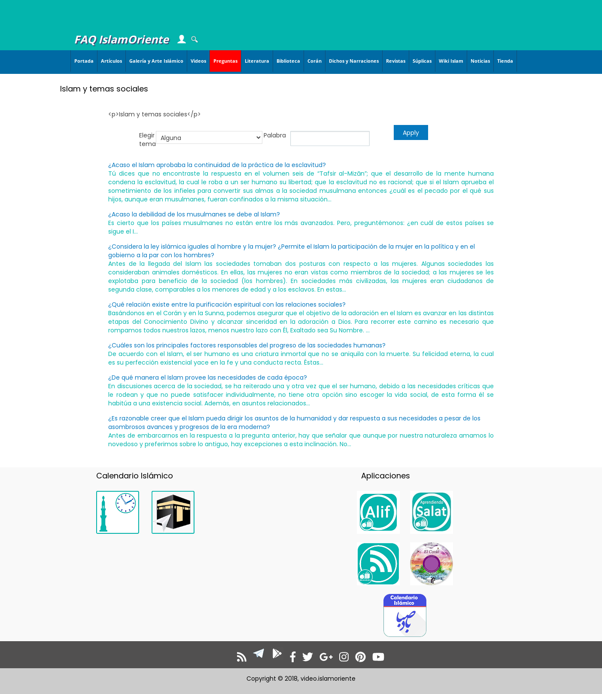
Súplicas (422, 61)
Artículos (111, 61)
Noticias (480, 61)
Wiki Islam (451, 61)
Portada (84, 61)
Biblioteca (288, 61)
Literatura (257, 61)
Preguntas (225, 61)
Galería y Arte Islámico (156, 61)
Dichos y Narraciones (354, 61)
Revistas (395, 61)
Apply (411, 132)
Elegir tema (147, 139)
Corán (314, 61)
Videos (198, 61)
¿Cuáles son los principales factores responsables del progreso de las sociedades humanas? (247, 345)
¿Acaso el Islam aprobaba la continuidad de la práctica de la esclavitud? (217, 165)
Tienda (505, 61)
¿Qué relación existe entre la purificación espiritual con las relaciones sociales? (227, 304)
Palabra (275, 135)
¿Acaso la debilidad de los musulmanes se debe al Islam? (194, 214)
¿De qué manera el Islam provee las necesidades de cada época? (207, 377)
